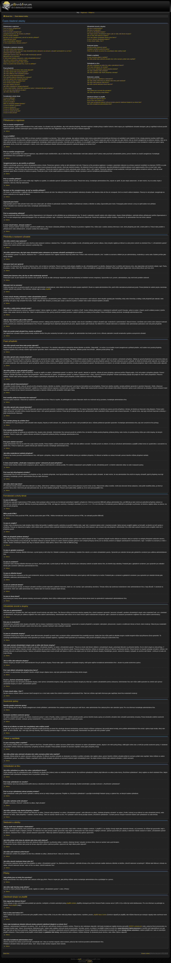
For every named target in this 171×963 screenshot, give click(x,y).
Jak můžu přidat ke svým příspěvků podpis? (16, 73)
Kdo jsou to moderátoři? (94, 30)
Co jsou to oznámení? (9, 107)
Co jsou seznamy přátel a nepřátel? (97, 57)
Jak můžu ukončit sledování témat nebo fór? (100, 84)
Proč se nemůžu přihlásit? (11, 35)
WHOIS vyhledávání (135, 926)
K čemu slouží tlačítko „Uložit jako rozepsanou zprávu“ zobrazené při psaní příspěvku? (28, 88)
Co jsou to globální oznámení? (12, 105)
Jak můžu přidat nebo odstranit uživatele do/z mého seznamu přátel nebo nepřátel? (111, 59)
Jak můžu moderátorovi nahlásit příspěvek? (16, 86)
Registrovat (84, 12)
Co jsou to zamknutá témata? (11, 111)
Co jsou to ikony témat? (10, 112)
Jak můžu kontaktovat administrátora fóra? (99, 104)
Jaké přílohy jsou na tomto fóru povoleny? (99, 90)
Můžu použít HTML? (9, 100)
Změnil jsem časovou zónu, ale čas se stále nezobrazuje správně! (22, 54)
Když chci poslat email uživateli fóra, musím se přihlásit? (19, 63)
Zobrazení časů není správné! (12, 52)
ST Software (89, 960)
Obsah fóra (6, 953)
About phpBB (13, 905)
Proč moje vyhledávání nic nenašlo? (97, 67)
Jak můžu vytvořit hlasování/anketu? (13, 75)
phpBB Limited (71, 903)
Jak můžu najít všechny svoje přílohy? (98, 92)
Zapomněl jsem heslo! (9, 39)
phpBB (48, 289)
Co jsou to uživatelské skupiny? (96, 32)
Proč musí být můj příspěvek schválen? (14, 90)
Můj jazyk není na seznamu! (11, 56)
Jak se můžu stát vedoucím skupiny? (98, 35)
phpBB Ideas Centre (100, 915)
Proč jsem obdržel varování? (11, 84)
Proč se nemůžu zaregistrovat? (12, 32)
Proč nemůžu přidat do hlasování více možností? (17, 77)
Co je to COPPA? (8, 30)
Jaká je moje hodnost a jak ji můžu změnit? (15, 62)
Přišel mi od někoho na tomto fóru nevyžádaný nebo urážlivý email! (106, 51)
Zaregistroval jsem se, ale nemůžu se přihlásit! (16, 33)
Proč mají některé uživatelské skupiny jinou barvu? (101, 37)
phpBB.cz (90, 961)
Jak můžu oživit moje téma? (11, 92)
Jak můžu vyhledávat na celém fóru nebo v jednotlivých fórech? (105, 65)
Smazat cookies (145, 953)
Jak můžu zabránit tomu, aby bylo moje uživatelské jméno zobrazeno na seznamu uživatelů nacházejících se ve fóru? (37, 51)
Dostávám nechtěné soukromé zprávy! (98, 49)
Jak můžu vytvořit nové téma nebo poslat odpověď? (18, 70)
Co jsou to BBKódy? (9, 98)
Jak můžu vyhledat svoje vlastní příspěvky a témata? (102, 72)
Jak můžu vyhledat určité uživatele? (97, 70)
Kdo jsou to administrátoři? (95, 28)
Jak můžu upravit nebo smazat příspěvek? (15, 71)
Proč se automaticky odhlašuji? (12, 41)
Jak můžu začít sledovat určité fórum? (98, 82)
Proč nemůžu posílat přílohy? (11, 82)
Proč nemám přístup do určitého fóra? (14, 81)
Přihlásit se (91, 12)
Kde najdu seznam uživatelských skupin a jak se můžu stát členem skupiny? (109, 33)
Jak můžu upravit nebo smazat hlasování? (15, 79)
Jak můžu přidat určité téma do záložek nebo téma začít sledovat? (106, 80)
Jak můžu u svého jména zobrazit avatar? (15, 60)
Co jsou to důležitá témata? (11, 109)
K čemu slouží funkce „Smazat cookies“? (15, 43)
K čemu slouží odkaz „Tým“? (95, 41)
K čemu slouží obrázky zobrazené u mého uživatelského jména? (22, 58)
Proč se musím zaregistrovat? (12, 28)
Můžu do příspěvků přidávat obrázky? (14, 103)
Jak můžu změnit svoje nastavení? (13, 49)
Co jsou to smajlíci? (9, 101)
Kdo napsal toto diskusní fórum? (96, 98)
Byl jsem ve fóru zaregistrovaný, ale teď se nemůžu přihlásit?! (21, 37)
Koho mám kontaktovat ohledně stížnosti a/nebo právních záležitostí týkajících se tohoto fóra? (114, 102)
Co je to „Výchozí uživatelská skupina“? (98, 39)
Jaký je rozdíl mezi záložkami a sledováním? (100, 78)
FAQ (78, 12)
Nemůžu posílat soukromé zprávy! (97, 47)
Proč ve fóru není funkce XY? (95, 100)
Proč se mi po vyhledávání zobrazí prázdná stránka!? (102, 69)
